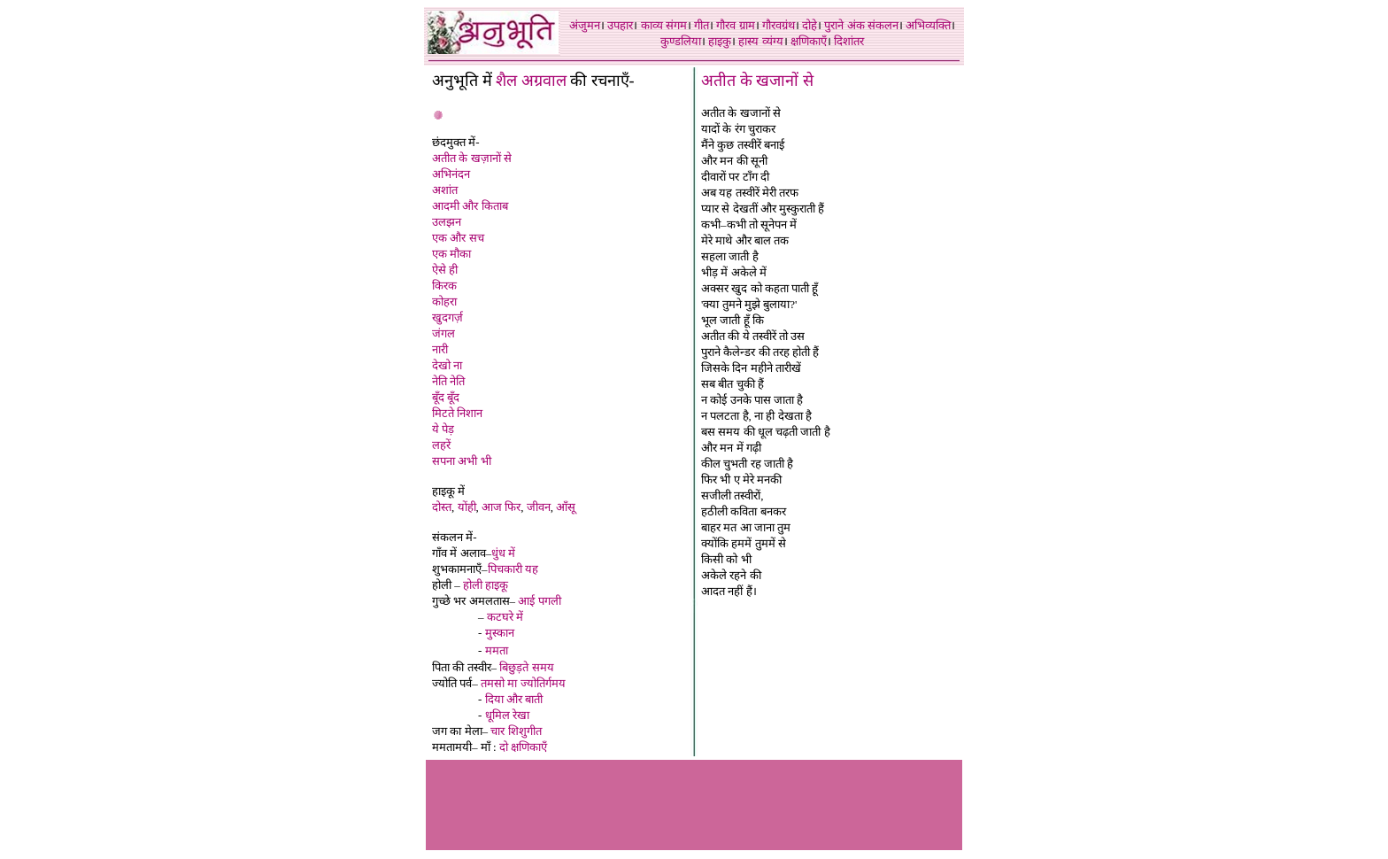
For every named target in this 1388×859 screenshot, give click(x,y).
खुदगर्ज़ (447, 317)
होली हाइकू (485, 585)
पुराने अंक (844, 25)
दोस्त (441, 507)
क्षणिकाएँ (808, 41)
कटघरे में (505, 616)
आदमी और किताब (470, 206)
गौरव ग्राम (735, 25)
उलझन (446, 221)
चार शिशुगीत (515, 731)
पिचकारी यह (513, 569)
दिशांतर (849, 41)
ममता (496, 650)
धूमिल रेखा (507, 715)
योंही (467, 507)
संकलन (883, 25)
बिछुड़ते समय (526, 667)
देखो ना (447, 365)
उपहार (620, 25)
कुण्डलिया (680, 41)
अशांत (445, 190)
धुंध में (503, 553)
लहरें (441, 445)
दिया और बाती (514, 699)
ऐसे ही (445, 269)
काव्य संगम (664, 25)
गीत (701, 25)
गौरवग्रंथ (778, 25)
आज (492, 507)
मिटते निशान (457, 413)
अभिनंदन (451, 174)
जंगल (443, 333)
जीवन (539, 507)
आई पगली (539, 600)
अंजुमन (584, 25)
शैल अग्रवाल (531, 80)
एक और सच (458, 237)
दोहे (809, 25)
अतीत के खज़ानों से (472, 158)
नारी (440, 349)
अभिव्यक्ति (928, 25)
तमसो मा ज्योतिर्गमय (523, 683)
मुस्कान (499, 632)
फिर (512, 507)
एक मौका (451, 253)
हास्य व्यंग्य (760, 41)
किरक (444, 285)
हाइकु (719, 41)
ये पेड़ (443, 429)
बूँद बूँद (445, 397)
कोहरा (444, 301)
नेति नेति (448, 381)
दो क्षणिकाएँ (523, 747)
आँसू (565, 507)
